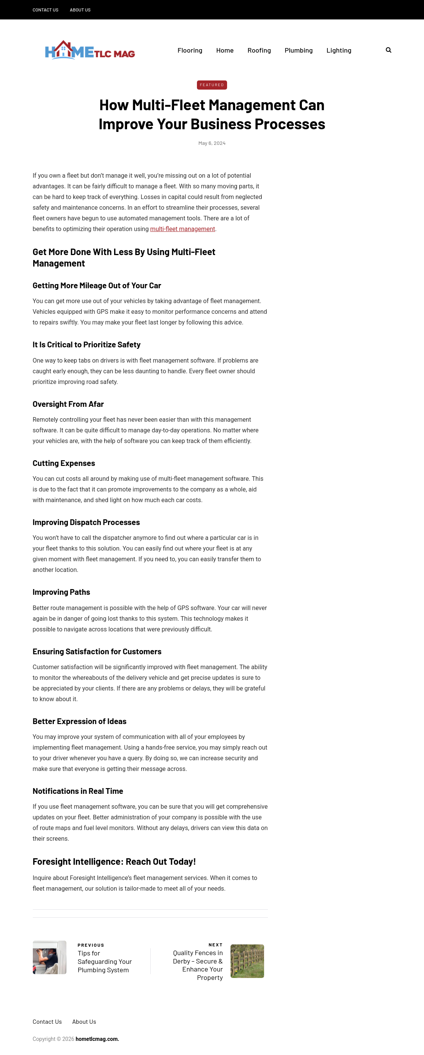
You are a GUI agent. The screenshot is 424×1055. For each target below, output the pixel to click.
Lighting (339, 50)
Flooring (189, 50)
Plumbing (299, 50)
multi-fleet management (182, 229)
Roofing (259, 50)
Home (225, 50)
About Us (80, 9)
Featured (212, 84)
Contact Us (46, 9)
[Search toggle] (386, 49)
